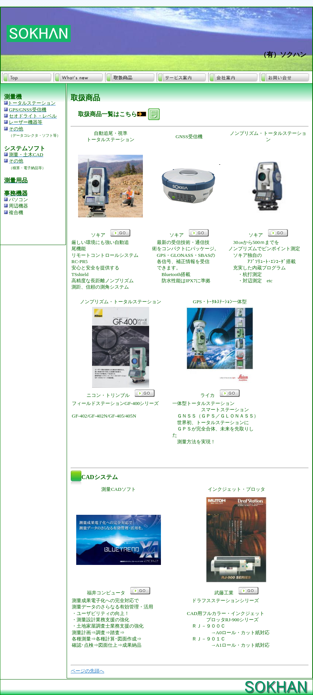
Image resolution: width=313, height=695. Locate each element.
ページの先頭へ (87, 671)
